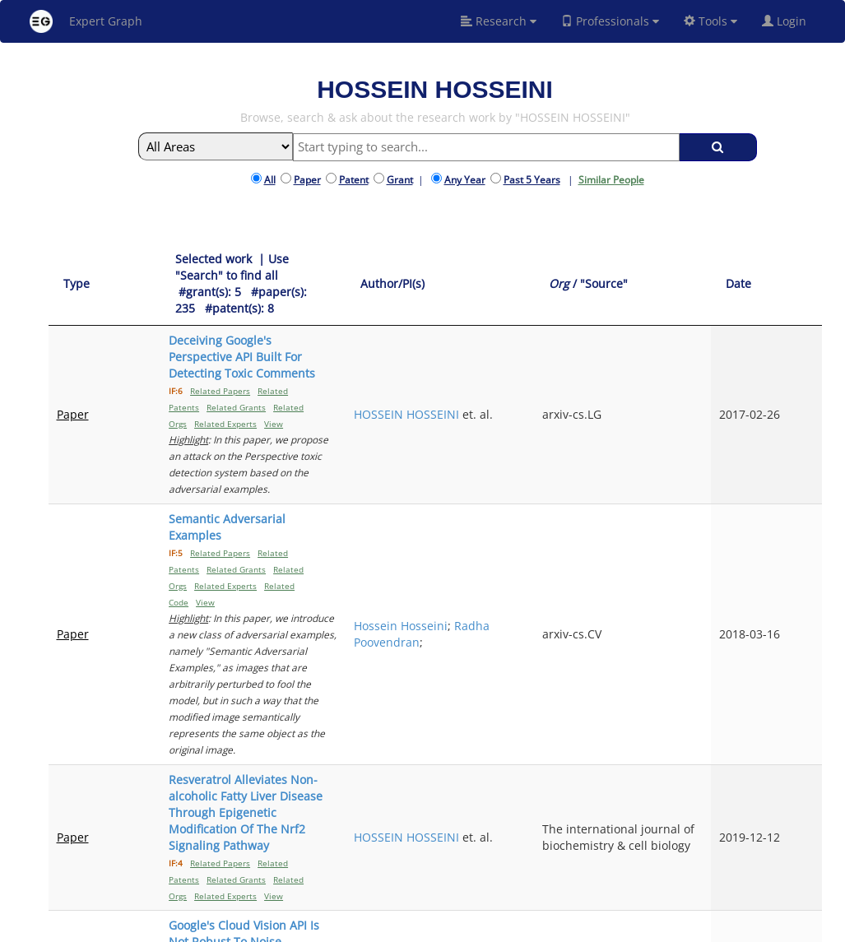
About (342, 927)
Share (523, 927)
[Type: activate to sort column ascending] (83, 268)
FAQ (373, 927)
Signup (407, 927)
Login (790, 21)
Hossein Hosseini (597, 420)
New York (573, 927)
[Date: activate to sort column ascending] (793, 268)
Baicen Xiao (582, 629)
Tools (710, 21)
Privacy (485, 927)
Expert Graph (86, 21)
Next (797, 792)
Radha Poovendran (583, 445)
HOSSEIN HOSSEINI (576, 332)
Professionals (610, 21)
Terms (446, 927)
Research (498, 21)
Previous (602, 792)
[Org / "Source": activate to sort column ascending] (712, 268)
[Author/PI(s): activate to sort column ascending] (600, 268)
